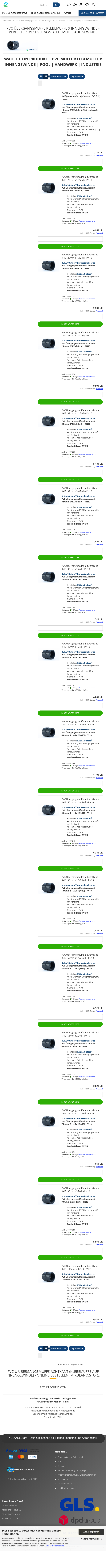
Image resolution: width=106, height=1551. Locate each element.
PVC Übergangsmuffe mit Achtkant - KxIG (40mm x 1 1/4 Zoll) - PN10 (80, 723)
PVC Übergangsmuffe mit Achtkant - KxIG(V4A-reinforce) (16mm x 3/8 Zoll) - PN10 (81, 96)
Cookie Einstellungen (67, 1488)
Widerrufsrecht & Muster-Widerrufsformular (77, 1474)
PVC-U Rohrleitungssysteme (14, 13)
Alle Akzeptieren (91, 1531)
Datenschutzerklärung (55, 1546)
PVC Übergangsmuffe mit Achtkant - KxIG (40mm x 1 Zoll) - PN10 (80, 645)
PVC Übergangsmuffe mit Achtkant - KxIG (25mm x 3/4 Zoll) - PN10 (80, 334)
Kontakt (61, 1466)
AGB (60, 1461)
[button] (75, 5)
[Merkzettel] (87, 5)
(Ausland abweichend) (87, 143)
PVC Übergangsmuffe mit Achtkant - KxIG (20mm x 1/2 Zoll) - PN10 (80, 178)
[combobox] (58, 76)
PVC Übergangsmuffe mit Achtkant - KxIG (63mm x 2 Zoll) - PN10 (80, 1034)
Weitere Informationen (91, 1538)
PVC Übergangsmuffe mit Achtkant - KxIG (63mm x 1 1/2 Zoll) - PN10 (80, 956)
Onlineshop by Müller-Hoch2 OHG (22, 1479)
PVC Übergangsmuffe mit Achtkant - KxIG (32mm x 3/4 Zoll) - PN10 (80, 490)
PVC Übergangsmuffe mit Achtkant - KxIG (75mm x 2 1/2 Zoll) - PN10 (80, 1112)
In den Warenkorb (70, 168)
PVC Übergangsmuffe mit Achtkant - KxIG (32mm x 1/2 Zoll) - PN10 (80, 412)
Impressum (63, 1479)
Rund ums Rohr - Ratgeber (92, 13)
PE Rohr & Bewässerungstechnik (45, 13)
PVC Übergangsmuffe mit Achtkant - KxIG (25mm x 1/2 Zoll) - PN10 (80, 256)
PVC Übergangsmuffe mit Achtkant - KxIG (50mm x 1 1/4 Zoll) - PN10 (80, 801)
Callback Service (65, 1483)
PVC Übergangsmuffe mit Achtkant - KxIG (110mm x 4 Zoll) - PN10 (80, 1267)
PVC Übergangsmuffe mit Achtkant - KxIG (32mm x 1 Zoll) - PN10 (80, 567)
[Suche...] (56, 4)
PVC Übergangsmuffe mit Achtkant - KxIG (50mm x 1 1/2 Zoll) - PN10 (80, 878)
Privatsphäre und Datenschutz (71, 1457)
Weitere (67, 13)
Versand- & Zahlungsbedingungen (72, 1470)
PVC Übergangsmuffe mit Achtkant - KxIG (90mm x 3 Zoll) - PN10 (80, 1190)
